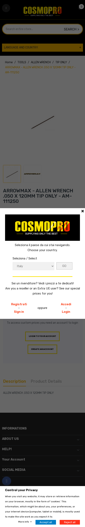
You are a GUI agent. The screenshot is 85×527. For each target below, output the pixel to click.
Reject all (69, 522)
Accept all (46, 522)
